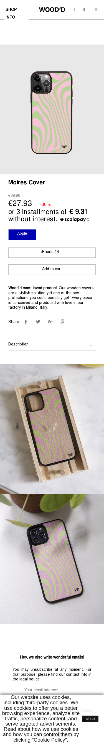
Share (25, 321)
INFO (11, 18)
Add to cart (52, 269)
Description (18, 345)
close (90, 718)
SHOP (12, 10)
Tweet (38, 321)
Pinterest (62, 321)
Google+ (50, 321)
